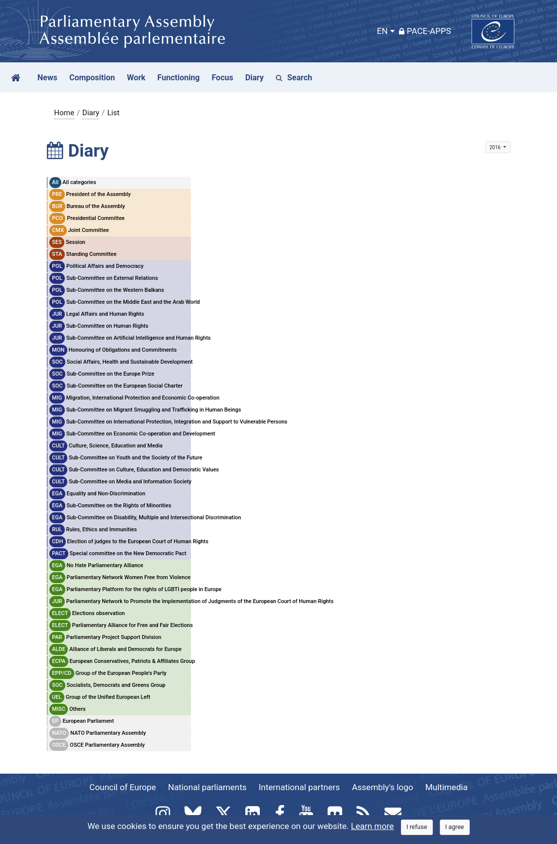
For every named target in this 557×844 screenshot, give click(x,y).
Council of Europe (122, 787)
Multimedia (446, 787)
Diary (90, 112)
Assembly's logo (382, 787)
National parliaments (207, 787)
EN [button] (382, 31)
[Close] (417, 827)
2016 (495, 147)
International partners (299, 787)
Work (136, 77)
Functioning (179, 77)
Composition (92, 77)
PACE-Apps (425, 31)
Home (64, 112)
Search (294, 77)
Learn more (372, 826)
